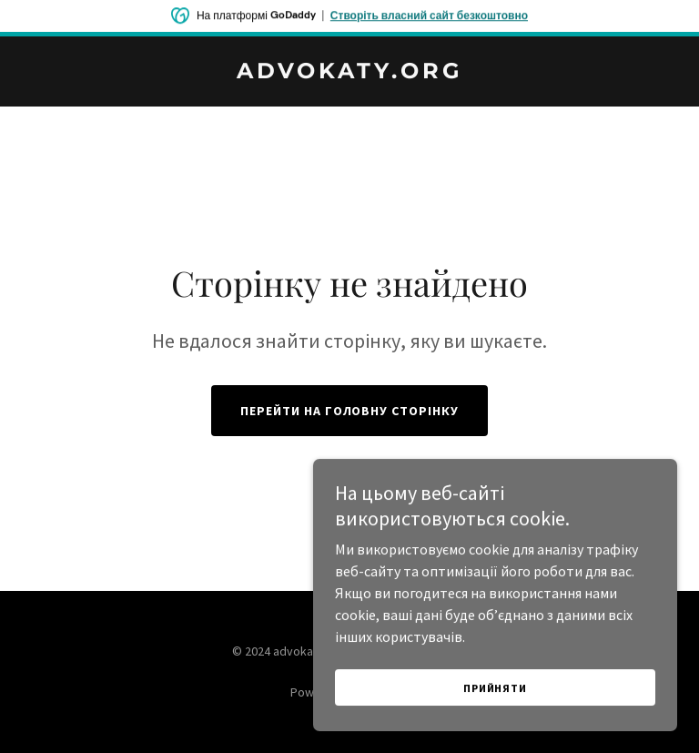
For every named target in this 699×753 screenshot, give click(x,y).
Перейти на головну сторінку (350, 410)
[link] (350, 73)
